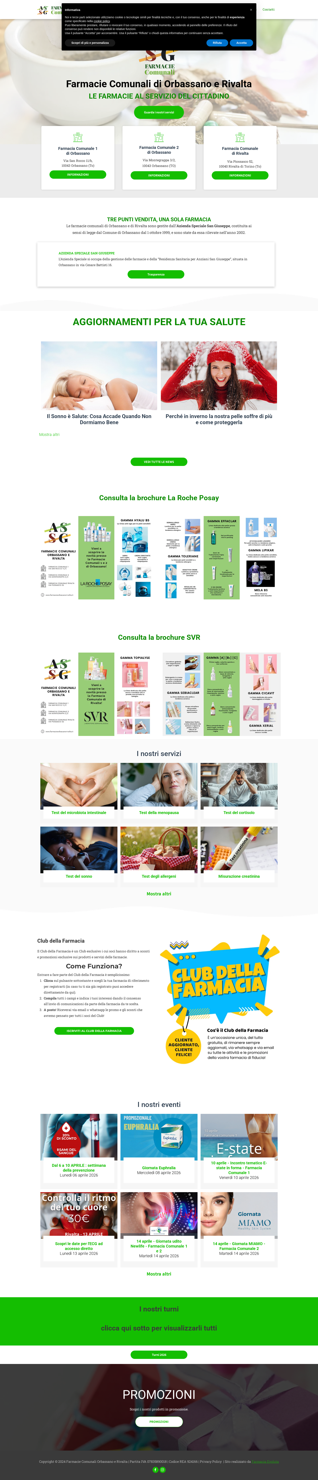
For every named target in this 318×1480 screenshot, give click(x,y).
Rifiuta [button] (217, 42)
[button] (251, 9)
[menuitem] (269, 10)
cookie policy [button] (102, 21)
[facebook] (156, 1470)
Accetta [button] (241, 42)
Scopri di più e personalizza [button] (90, 42)
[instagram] (163, 1470)
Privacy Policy (211, 1461)
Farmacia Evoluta (265, 1461)
